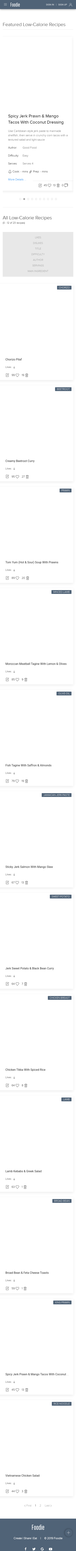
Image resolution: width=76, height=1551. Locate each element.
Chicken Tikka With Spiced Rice (25, 1066)
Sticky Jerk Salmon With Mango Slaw (29, 863)
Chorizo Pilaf (13, 356)
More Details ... (17, 176)
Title (38, 245)
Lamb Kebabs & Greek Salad (23, 1168)
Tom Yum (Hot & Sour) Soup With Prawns (31, 559)
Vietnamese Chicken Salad (22, 1472)
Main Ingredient (38, 267)
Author (38, 256)
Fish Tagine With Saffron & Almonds (28, 762)
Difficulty (38, 251)
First (27, 1502)
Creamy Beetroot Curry (19, 457)
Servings (38, 262)
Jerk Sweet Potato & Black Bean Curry (29, 965)
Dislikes (38, 239)
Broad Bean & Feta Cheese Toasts (27, 1269)
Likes (38, 234)
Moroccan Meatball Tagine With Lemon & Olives (36, 660)
